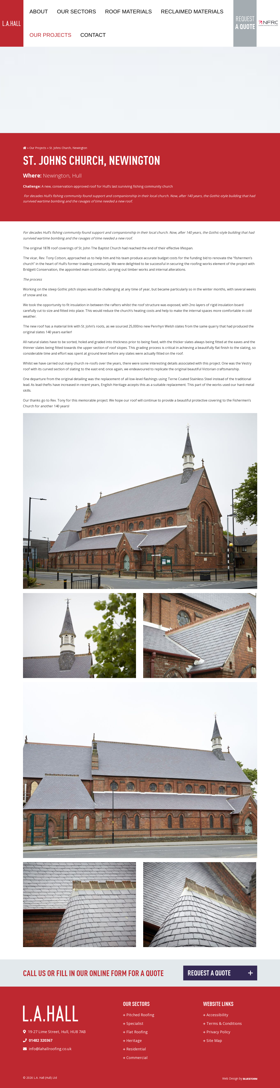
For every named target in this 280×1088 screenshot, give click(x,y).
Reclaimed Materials (192, 11)
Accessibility (217, 1014)
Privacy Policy (218, 1031)
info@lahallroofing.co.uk (50, 1048)
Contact (93, 35)
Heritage (134, 1040)
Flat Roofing (137, 1031)
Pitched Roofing (140, 1014)
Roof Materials (128, 11)
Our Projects (50, 35)
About (39, 11)
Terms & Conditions (224, 1023)
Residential (136, 1048)
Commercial (136, 1057)
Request (245, 23)
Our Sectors (76, 11)
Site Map (214, 1040)
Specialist (134, 1023)
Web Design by (239, 1078)
